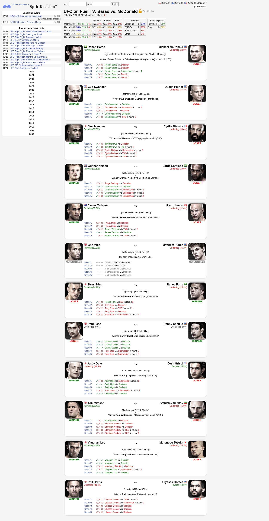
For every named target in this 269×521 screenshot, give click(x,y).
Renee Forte (175, 284)
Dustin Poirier (174, 86)
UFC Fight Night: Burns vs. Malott (25, 37)
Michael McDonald (171, 46)
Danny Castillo (173, 324)
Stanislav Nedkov (171, 403)
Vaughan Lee (96, 442)
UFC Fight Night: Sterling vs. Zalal (26, 34)
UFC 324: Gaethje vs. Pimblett (24, 68)
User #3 (68, 30)
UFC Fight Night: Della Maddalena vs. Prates (31, 31)
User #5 (68, 37)
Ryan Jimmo (174, 205)
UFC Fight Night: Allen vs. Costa (25, 22)
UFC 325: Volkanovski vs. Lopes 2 (26, 65)
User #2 (68, 27)
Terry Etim (94, 284)
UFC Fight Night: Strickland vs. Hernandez (30, 59)
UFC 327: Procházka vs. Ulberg (25, 40)
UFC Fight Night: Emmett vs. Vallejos (27, 51)
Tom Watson (96, 403)
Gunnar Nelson (98, 165)
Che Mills (94, 244)
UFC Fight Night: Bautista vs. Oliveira (27, 62)
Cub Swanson (97, 86)
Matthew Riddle (172, 244)
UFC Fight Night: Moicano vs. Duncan (27, 43)
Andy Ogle (95, 363)
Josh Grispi (175, 363)
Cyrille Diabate (173, 126)
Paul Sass (94, 324)
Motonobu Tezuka (171, 442)
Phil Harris (95, 482)
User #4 (68, 34)
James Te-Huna (98, 205)
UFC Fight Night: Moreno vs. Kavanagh (28, 57)
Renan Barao (96, 46)
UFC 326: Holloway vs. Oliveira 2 (25, 54)
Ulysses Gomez (172, 482)
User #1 (68, 24)
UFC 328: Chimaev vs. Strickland (25, 16)
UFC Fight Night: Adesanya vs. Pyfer (27, 45)
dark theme (200, 7)
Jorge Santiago (173, 165)
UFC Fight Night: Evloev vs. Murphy (26, 48)
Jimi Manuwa (96, 126)
